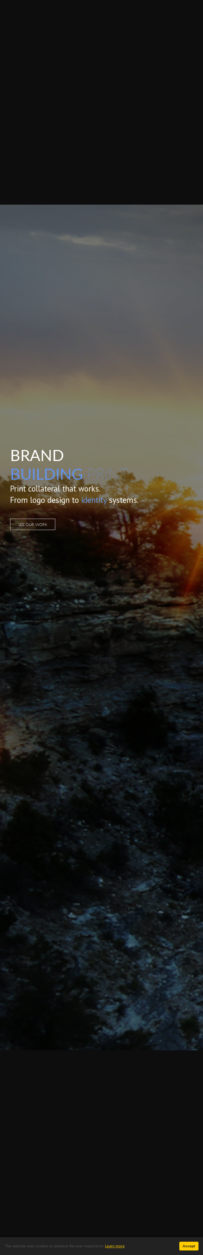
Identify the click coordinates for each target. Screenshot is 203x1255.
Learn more (115, 1245)
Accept (189, 1246)
